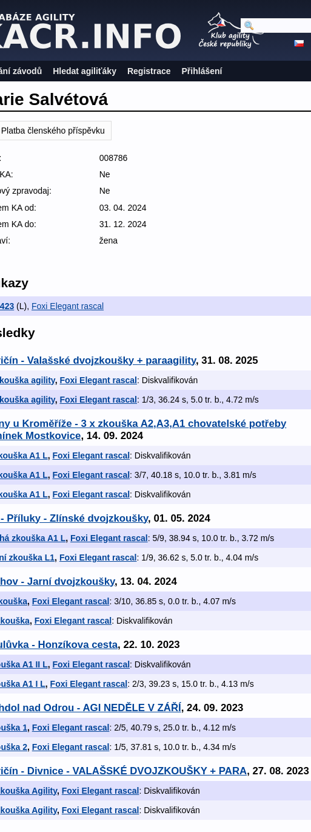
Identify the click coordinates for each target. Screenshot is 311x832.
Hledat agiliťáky (84, 71)
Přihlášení (202, 71)
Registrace (149, 71)
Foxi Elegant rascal (68, 306)
